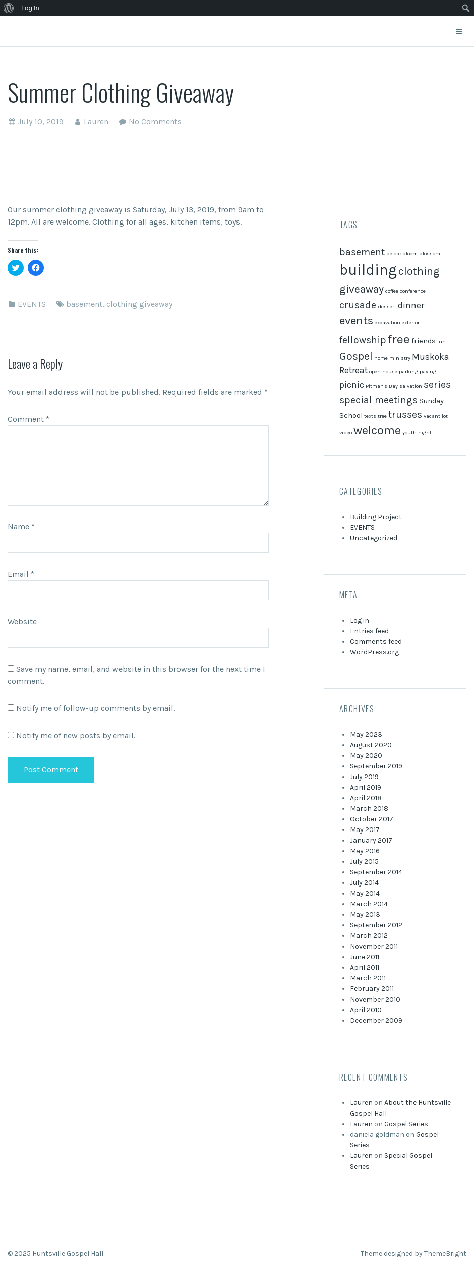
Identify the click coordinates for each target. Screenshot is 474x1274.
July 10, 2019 (41, 121)
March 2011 (368, 978)
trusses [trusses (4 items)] (405, 414)
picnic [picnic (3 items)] (351, 385)
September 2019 (376, 766)
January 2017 (371, 840)
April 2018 (366, 798)
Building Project (376, 517)
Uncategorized (373, 538)
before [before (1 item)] (393, 253)
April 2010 (366, 1010)
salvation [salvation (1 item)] (410, 386)
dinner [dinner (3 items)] (411, 305)
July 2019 (364, 776)
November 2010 (375, 999)
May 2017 (365, 829)
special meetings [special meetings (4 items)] (378, 400)
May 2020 (366, 755)
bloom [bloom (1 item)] (410, 253)
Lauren (96, 121)
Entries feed (369, 631)
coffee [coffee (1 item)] (391, 291)
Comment (28, 419)
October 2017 (371, 819)
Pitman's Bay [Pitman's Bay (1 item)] (382, 386)
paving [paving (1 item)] (428, 371)
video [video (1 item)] (345, 432)
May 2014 (365, 893)
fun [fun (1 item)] (441, 341)
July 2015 (364, 861)
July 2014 (364, 882)
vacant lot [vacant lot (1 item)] (436, 416)
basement (84, 304)
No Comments (155, 121)
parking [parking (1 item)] (408, 371)
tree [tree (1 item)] (382, 416)
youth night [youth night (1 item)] (417, 432)
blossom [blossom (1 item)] (429, 253)
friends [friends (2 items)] (423, 341)
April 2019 (365, 787)
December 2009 (376, 1020)
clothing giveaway (139, 304)
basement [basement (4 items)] (362, 252)
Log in (359, 620)
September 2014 (376, 872)
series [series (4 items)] (437, 385)
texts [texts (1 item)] (370, 416)
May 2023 (366, 734)
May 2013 (365, 914)
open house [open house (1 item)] (383, 371)
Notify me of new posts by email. (75, 735)
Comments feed (376, 641)
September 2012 (376, 925)
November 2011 (374, 946)
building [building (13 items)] (368, 270)
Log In (30, 8)
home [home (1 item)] (381, 358)
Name (21, 526)
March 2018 (369, 808)
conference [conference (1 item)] (413, 291)
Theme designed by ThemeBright (413, 1253)
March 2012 (369, 935)
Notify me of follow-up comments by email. (95, 708)
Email (21, 574)
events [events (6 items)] (356, 320)
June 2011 (364, 957)
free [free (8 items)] (399, 338)
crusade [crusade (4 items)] (357, 305)
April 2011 (364, 967)
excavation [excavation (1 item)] (387, 322)
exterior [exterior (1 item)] (411, 322)
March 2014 (369, 904)
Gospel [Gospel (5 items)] (356, 356)
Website (22, 621)
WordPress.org (374, 652)
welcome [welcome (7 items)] (377, 430)
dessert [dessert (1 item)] (387, 306)
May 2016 (365, 851)
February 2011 (372, 988)
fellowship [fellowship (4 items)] (362, 340)
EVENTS (32, 304)
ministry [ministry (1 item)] (399, 358)
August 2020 (371, 745)
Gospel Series (406, 1124)
